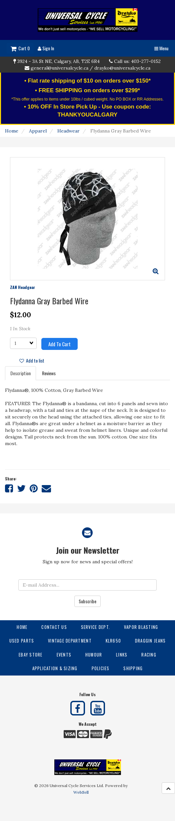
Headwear (68, 131)
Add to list (31, 360)
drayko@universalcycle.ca (122, 68)
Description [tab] (20, 373)
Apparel (38, 131)
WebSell (81, 792)
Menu (161, 48)
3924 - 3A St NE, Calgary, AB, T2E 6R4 (58, 61)
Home (11, 131)
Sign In (46, 48)
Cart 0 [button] (20, 48)
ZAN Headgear (22, 287)
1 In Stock (20, 329)
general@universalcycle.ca (59, 68)
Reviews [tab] (49, 373)
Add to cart (59, 344)
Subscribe (87, 601)
